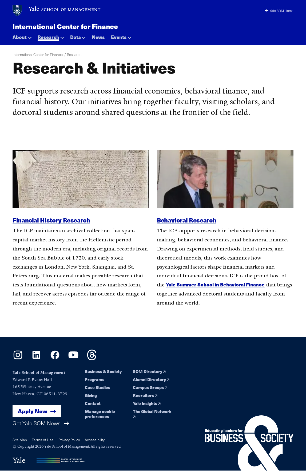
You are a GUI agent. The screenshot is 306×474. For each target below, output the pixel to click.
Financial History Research (53, 219)
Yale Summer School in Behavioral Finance (218, 284)
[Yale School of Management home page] (57, 10)
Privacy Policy (71, 440)
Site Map (20, 440)
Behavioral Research (188, 219)
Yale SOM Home (278, 10)
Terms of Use (43, 440)
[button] (22, 35)
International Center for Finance (67, 26)
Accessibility (98, 440)
